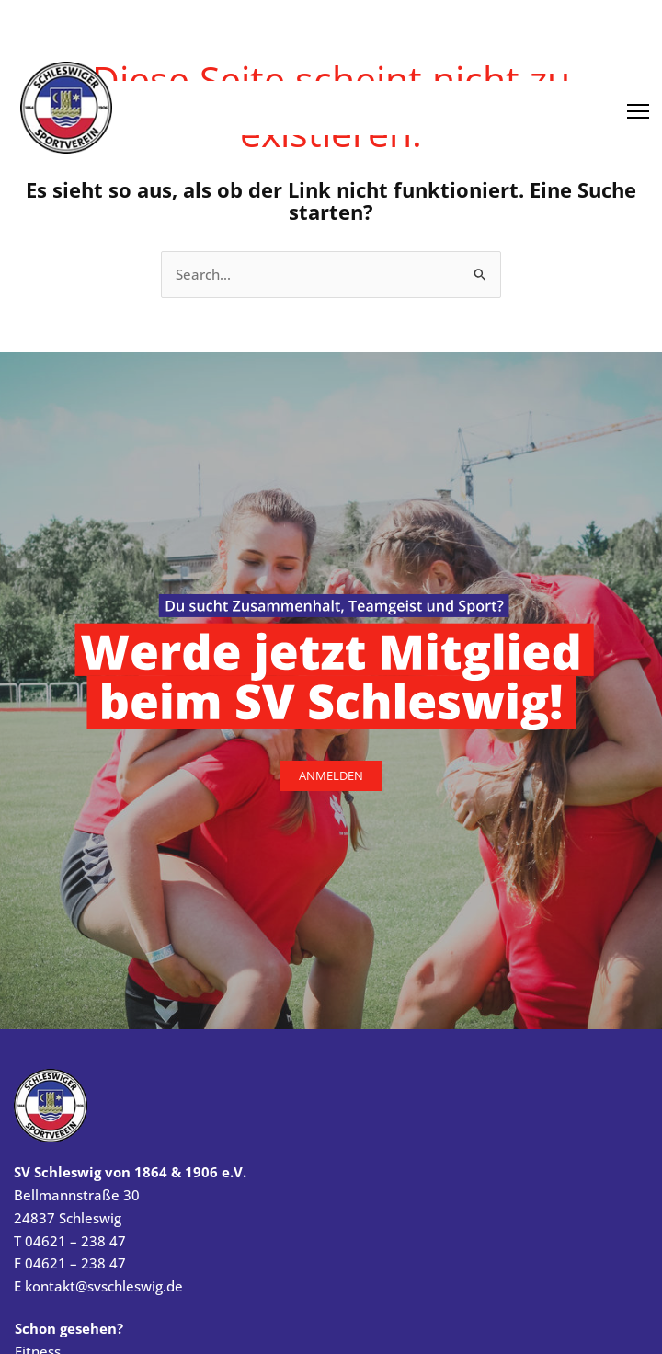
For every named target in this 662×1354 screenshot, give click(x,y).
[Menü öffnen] (638, 105)
